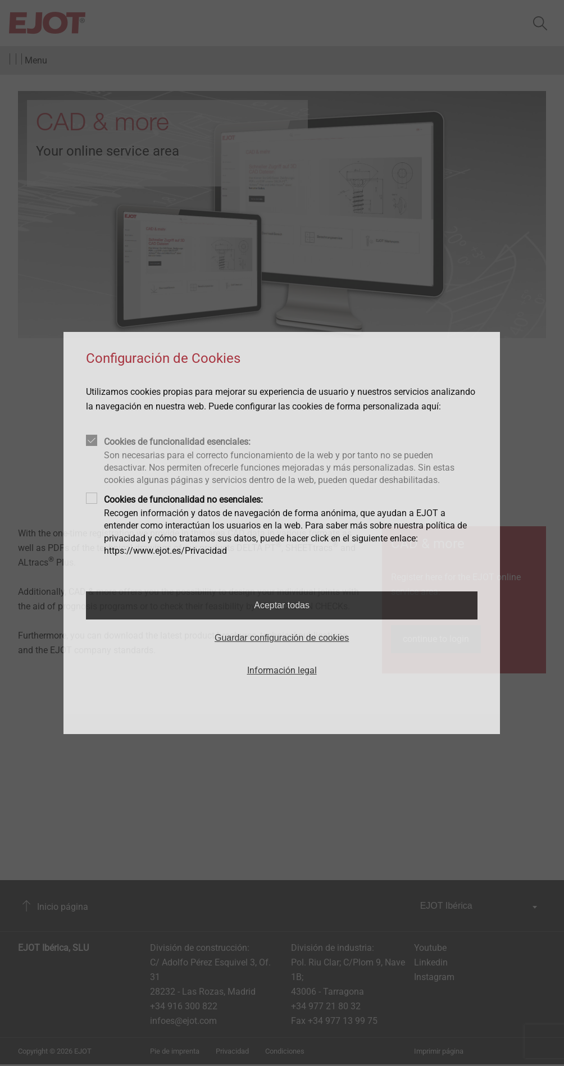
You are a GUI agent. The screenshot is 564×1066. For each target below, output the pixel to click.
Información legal (282, 670)
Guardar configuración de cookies (282, 638)
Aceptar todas (282, 605)
